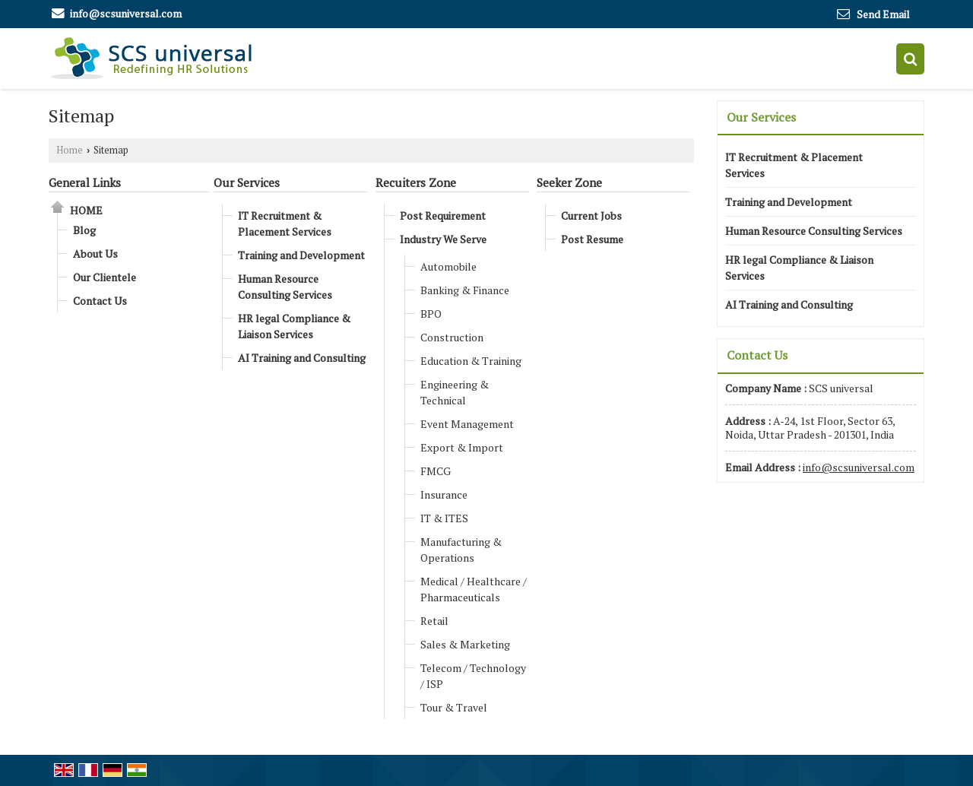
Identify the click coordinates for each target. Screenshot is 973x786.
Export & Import (461, 447)
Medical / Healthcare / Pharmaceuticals (473, 589)
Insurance (443, 494)
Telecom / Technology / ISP (473, 676)
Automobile (448, 266)
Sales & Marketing (465, 644)
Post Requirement (443, 215)
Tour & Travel (453, 707)
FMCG (435, 471)
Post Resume (592, 239)
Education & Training (470, 360)
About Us (95, 253)
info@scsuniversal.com (126, 13)
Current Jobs (591, 215)
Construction (451, 337)
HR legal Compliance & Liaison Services (294, 326)
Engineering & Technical (454, 392)
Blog (84, 230)
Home (69, 150)
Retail (434, 620)
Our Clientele (104, 277)
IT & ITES (444, 518)
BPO (431, 313)
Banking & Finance (464, 290)
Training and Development (301, 255)
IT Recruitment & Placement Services (284, 223)
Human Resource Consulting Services (285, 286)
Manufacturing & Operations (461, 549)
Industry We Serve (443, 239)
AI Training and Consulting (302, 357)
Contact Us (100, 300)
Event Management (467, 424)
